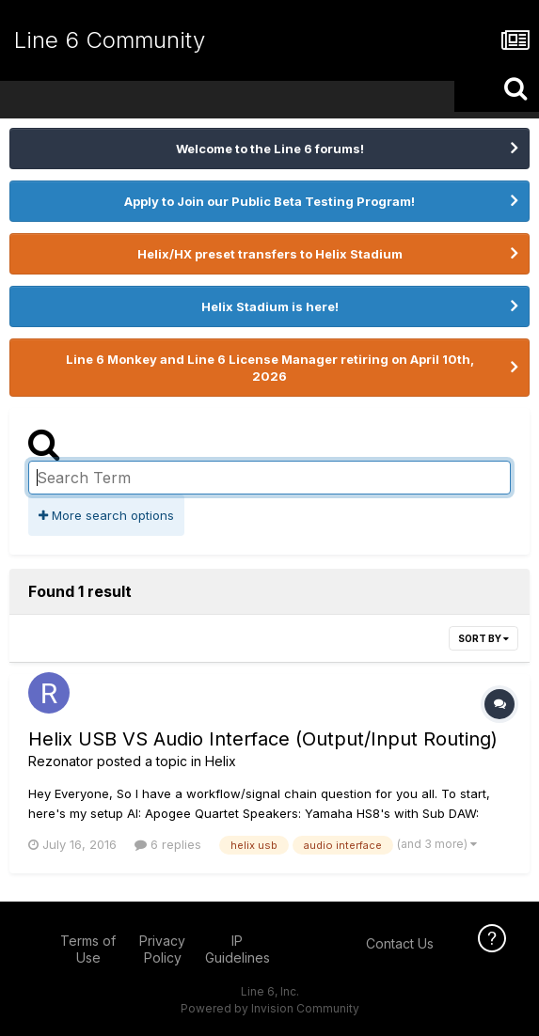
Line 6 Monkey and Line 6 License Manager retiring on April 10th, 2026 (270, 368)
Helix (220, 761)
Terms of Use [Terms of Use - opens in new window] (88, 949)
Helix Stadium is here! (270, 306)
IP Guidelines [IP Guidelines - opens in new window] (237, 949)
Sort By (483, 638)
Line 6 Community (109, 40)
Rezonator (60, 761)
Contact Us (400, 943)
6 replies (168, 844)
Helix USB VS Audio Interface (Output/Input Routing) (263, 739)
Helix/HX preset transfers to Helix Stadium (270, 253)
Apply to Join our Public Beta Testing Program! (269, 201)
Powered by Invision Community (270, 1008)
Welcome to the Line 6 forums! (270, 148)
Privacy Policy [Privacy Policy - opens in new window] (162, 949)
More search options (106, 515)
